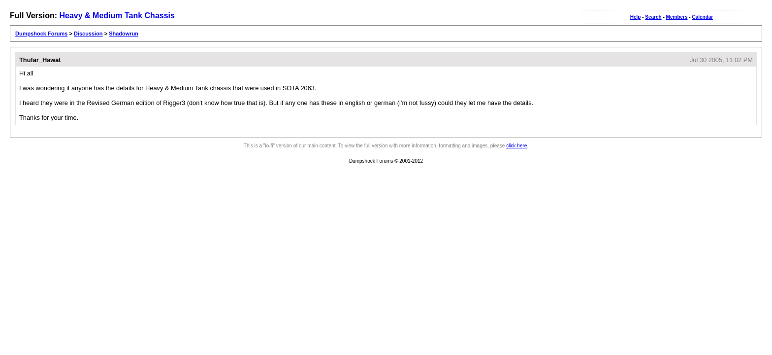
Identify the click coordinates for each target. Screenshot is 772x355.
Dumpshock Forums (41, 33)
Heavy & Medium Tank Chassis (116, 15)
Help (635, 17)
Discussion (88, 33)
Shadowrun (123, 33)
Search (653, 17)
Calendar (702, 17)
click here (516, 145)
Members (677, 17)
